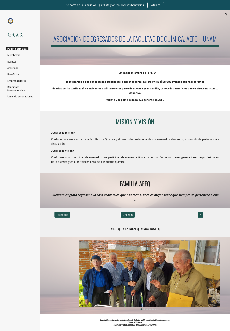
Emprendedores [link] (16, 80)
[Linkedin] (128, 214)
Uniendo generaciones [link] (20, 96)
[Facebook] (62, 214)
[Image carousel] (149, 275)
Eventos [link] (11, 61)
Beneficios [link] (13, 74)
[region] (115, 5)
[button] (226, 15)
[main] (135, 37)
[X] (200, 214)
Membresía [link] (13, 55)
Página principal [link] (17, 48)
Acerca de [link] (12, 68)
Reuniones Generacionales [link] (16, 89)
